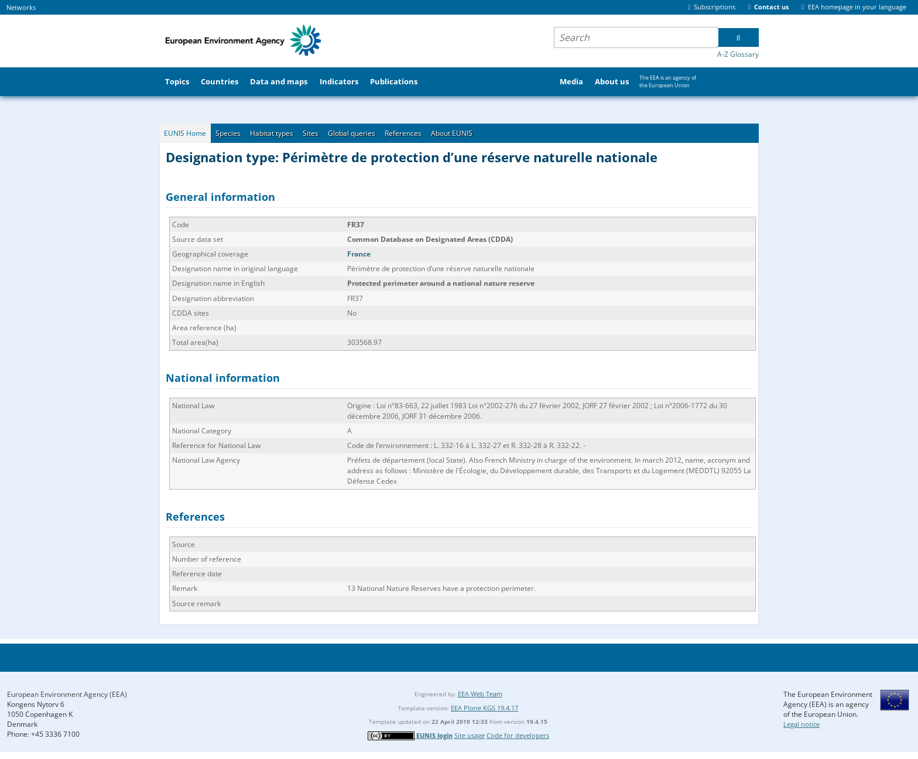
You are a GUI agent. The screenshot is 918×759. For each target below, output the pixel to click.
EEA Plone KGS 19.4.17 (484, 707)
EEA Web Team (480, 693)
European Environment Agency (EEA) (67, 694)
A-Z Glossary (738, 54)
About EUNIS (451, 133)
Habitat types (271, 133)
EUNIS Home (185, 133)
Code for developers (518, 735)
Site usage (469, 735)
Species (228, 133)
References (403, 133)
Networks (21, 7)
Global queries (351, 133)
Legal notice (801, 724)
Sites (310, 133)
